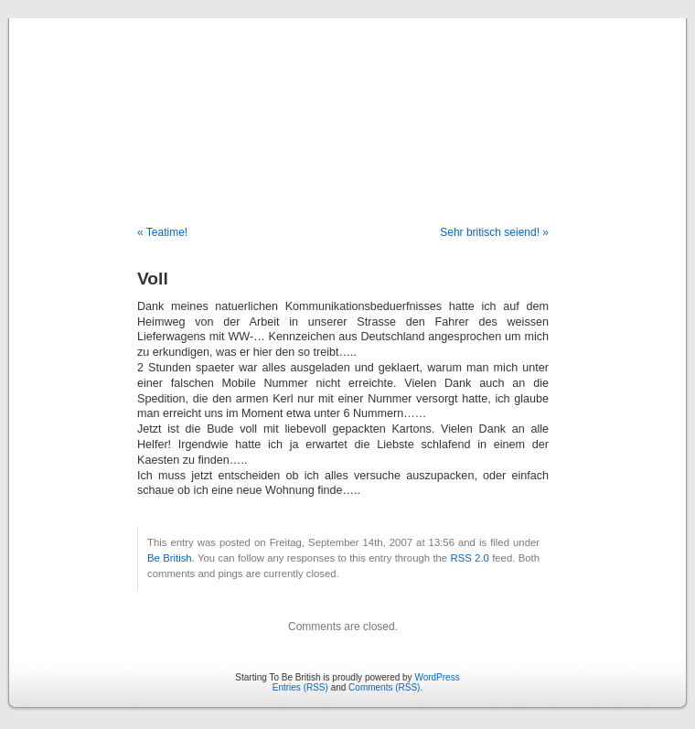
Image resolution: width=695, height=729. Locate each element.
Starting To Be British (347, 102)
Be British (169, 557)
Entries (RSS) (300, 687)
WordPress (436, 677)
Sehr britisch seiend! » (494, 232)
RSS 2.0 (469, 557)
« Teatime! (162, 232)
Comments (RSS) (384, 687)
